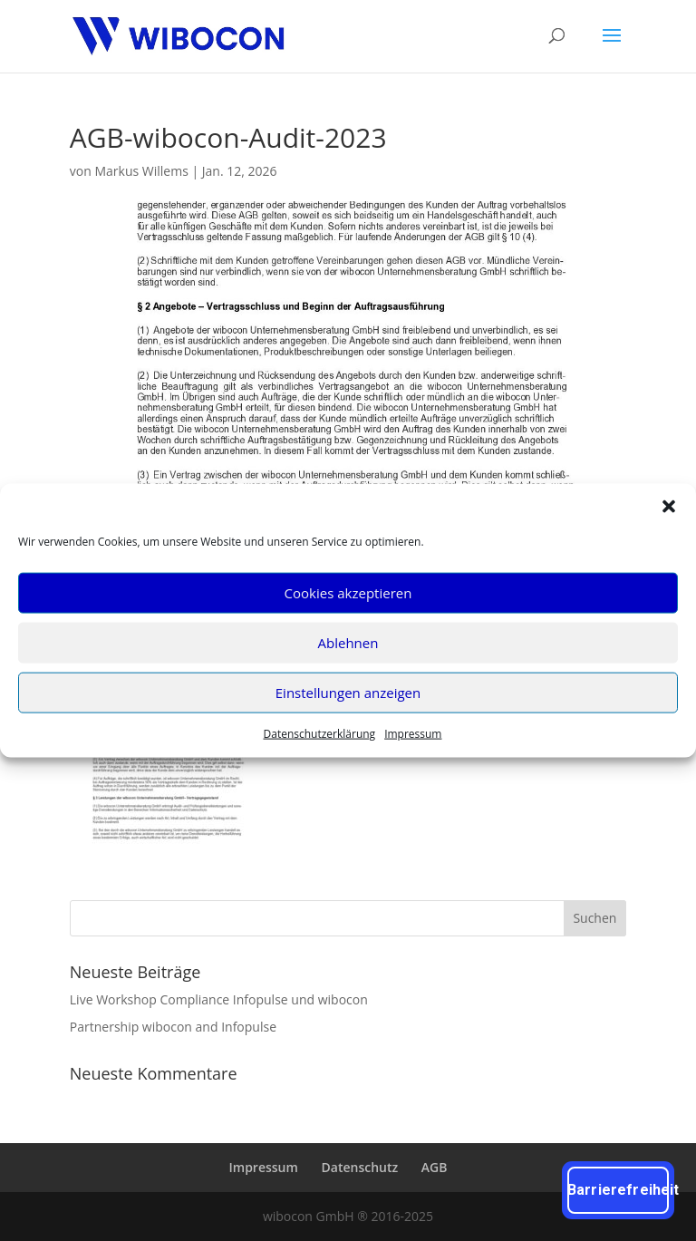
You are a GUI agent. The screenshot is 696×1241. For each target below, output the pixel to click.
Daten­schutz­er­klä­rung (320, 733)
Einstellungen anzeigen (348, 693)
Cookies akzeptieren (348, 593)
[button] (669, 506)
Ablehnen (348, 643)
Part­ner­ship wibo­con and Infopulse (173, 1026)
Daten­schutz (360, 1167)
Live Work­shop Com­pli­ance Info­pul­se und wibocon (219, 999)
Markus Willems (141, 170)
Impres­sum (412, 733)
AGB (434, 1167)
